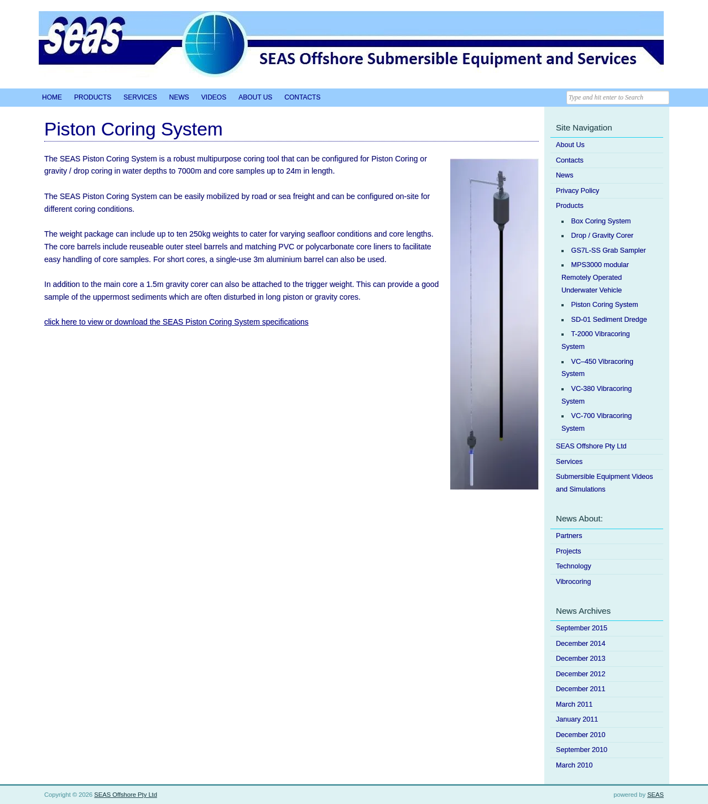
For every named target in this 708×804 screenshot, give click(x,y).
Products (92, 97)
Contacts (302, 97)
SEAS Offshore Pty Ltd (591, 446)
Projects (568, 551)
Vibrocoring (573, 582)
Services (140, 97)
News (179, 97)
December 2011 (581, 689)
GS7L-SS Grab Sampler (608, 250)
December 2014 (581, 644)
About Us (255, 97)
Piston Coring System (604, 305)
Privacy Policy (577, 191)
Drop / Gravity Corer (602, 235)
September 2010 (581, 750)
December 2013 (581, 658)
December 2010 (581, 735)
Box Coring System (601, 221)
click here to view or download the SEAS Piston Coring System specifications (176, 321)
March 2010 (574, 765)
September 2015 (581, 628)
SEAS (655, 794)
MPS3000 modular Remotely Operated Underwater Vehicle (595, 277)
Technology (573, 566)
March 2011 (574, 704)
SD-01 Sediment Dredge (609, 319)
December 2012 (581, 674)
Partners (569, 536)
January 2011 (577, 719)
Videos (213, 97)
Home (52, 97)
